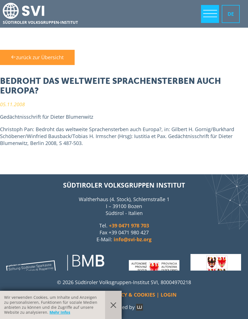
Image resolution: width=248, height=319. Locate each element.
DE (231, 14)
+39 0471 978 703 (129, 225)
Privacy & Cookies (130, 294)
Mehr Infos (59, 312)
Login (169, 294)
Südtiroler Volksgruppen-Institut (40, 22)
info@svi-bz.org (133, 239)
